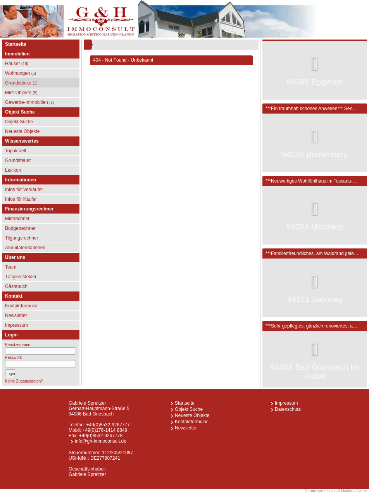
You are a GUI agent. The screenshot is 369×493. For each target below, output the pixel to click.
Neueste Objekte (22, 131)
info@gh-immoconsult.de (100, 441)
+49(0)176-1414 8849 (104, 430)
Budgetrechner (20, 228)
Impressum (16, 325)
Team (10, 267)
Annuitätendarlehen (25, 247)
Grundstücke (21, 83)
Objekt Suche (19, 121)
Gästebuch (16, 286)
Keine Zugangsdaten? (24, 381)
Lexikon (13, 170)
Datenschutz (288, 409)
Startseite (15, 44)
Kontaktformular (21, 306)
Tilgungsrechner (21, 238)
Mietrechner (17, 218)
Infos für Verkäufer (24, 189)
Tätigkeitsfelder (20, 276)
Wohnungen (20, 73)
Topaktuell (15, 150)
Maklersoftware (354, 491)
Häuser (16, 63)
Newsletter (16, 315)
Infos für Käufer (21, 199)
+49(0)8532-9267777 (107, 424)
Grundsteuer (18, 160)
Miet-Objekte (21, 92)
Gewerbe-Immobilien (29, 102)
